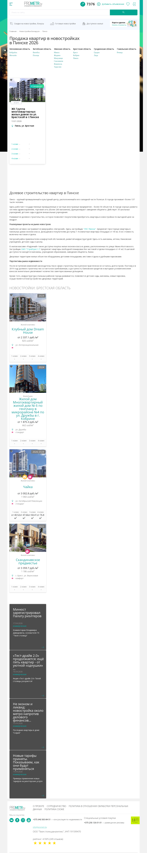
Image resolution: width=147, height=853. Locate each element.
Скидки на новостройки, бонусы (29, 23)
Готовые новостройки (65, 23)
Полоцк (36, 55)
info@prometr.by (40, 827)
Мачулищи (58, 58)
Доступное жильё (95, 23)
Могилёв (12, 55)
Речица (120, 53)
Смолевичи (58, 61)
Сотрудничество (56, 806)
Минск (56, 53)
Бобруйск (13, 53)
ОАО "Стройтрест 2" (30, 249)
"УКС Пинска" (89, 229)
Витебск (36, 53)
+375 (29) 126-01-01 (104, 822)
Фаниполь (58, 64)
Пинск (75, 58)
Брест (75, 53)
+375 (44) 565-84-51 (57, 819)
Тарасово (57, 67)
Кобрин (76, 55)
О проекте (38, 806)
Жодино (57, 55)
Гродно (97, 53)
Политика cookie (54, 809)
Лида (96, 55)
